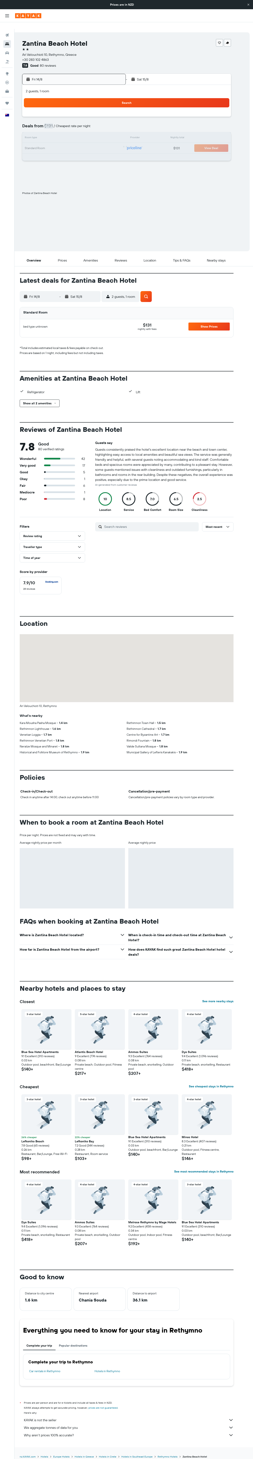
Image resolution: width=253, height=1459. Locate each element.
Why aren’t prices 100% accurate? (136, 1428)
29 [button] (109, 152)
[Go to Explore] (7, 67)
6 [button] (89, 122)
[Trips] (7, 96)
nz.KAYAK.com (35, 1449)
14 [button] (99, 132)
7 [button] (99, 122)
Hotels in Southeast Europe (144, 1449)
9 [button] (120, 122)
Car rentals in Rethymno (51, 1364)
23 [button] (119, 142)
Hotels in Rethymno (114, 1364)
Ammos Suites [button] (145, 1045)
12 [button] (79, 132)
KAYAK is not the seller (136, 1413)
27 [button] (89, 152)
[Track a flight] (7, 76)
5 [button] (79, 122)
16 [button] (119, 132)
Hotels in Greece (91, 1449)
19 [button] (79, 142)
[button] (248, 4)
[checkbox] (48, 579)
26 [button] (79, 152)
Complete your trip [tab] (46, 1339)
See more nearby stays (225, 994)
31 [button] (59, 162)
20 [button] (89, 142)
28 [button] (99, 152)
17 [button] (59, 142)
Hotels (51, 1449)
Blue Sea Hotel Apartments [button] (47, 1045)
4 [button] (69, 122)
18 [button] (69, 142)
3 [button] (59, 122)
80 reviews (56, 59)
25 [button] (69, 152)
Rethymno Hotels (175, 1449)
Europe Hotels (68, 1449)
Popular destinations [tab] (80, 1339)
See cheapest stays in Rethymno (218, 1080)
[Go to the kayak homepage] (28, 15)
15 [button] (109, 132)
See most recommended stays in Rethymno (211, 1165)
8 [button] (109, 122)
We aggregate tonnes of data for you (136, 1420)
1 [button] (109, 111)
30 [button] (119, 152)
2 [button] (120, 111)
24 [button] (59, 152)
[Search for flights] (7, 28)
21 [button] (99, 142)
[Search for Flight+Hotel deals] (7, 55)
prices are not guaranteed (110, 1401)
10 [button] (59, 132)
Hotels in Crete (114, 1449)
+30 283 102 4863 (43, 53)
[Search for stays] (7, 37)
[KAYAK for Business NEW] (7, 84)
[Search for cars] (7, 46)
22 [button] (109, 142)
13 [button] (89, 132)
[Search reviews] (157, 520)
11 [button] (69, 132)
